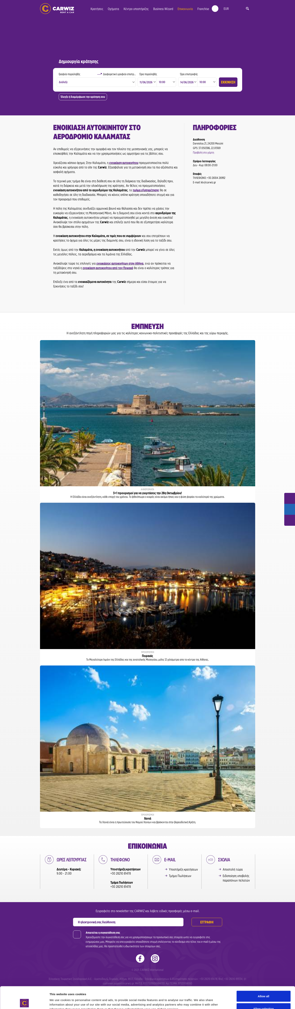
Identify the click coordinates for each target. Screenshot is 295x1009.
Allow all (263, 974)
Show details (198, 999)
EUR (226, 9)
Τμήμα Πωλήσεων (180, 876)
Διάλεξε (63, 82)
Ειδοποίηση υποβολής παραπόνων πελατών (236, 878)
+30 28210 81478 (120, 873)
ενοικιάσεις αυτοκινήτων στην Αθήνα (119, 263)
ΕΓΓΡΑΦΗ (206, 922)
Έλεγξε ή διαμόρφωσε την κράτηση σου (83, 97)
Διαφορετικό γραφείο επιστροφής (119, 74)
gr (234, 9)
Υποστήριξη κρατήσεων (183, 869)
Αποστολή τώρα (233, 869)
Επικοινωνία (185, 9)
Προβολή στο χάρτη (203, 152)
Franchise (203, 9)
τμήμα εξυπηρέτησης (146, 190)
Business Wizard (163, 9)
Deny (263, 999)
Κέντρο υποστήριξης (136, 9)
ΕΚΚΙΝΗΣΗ (228, 82)
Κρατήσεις (97, 9)
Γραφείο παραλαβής (69, 74)
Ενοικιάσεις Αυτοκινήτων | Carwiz (57, 8)
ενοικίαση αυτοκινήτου (123, 163)
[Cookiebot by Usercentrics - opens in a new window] (24, 1001)
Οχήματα (113, 9)
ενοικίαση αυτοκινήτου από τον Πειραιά (108, 268)
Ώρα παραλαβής (148, 74)
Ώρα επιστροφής (189, 74)
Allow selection (263, 986)
